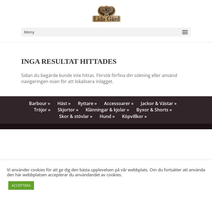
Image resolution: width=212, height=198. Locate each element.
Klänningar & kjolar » (107, 110)
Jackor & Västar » (159, 103)
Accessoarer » (119, 103)
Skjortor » (68, 110)
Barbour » (39, 103)
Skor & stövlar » (75, 116)
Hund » (107, 116)
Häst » (64, 103)
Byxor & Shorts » (154, 110)
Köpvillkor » (134, 116)
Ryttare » (87, 103)
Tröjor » (42, 110)
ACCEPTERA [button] (21, 185)
